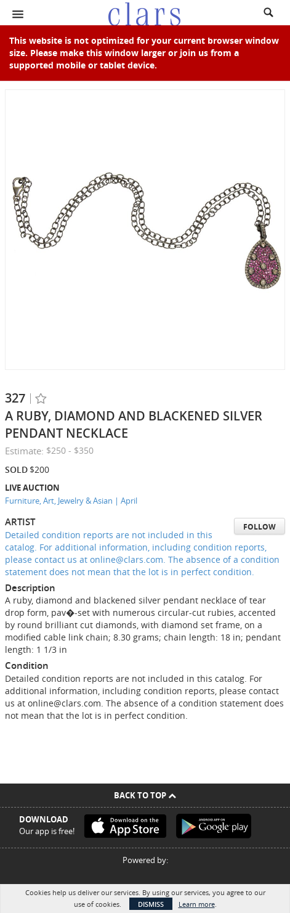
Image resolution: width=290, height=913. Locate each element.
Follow (259, 527)
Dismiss (151, 904)
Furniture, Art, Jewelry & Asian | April (71, 500)
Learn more (197, 904)
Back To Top (145, 795)
